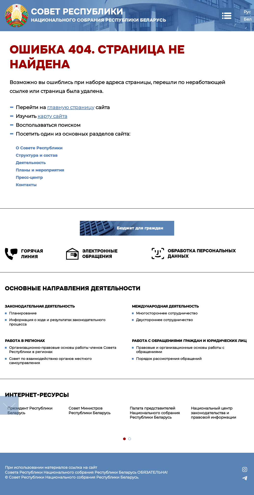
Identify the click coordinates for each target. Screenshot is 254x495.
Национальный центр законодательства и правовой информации (213, 413)
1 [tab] (124, 439)
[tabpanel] (35, 411)
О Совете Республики (39, 148)
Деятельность (31, 162)
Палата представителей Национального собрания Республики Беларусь (155, 413)
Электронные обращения (91, 254)
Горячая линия (24, 254)
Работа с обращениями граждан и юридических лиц (189, 341)
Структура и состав (36, 155)
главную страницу (70, 107)
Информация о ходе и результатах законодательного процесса (57, 322)
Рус (247, 12)
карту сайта (52, 116)
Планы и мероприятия (40, 170)
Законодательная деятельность (40, 306)
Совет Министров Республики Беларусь (89, 410)
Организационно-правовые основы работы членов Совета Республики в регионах (62, 349)
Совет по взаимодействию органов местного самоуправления (50, 360)
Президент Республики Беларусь (29, 410)
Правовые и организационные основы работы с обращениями (180, 349)
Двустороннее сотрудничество (164, 320)
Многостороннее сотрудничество (167, 313)
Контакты (26, 185)
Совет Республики (98, 14)
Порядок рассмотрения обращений (169, 358)
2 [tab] (129, 439)
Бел (248, 19)
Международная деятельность (165, 306)
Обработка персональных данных (194, 253)
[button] (226, 15)
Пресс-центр (29, 177)
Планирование (23, 313)
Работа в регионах (25, 341)
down (9, 405)
